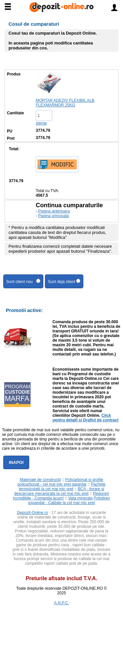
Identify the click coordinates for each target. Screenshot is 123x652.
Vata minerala (80, 498)
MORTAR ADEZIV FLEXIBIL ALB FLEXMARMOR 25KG (65, 102)
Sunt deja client (64, 281)
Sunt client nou (23, 281)
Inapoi (16, 462)
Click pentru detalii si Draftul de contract (85, 417)
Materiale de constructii (40, 479)
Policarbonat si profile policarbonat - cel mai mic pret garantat (60, 482)
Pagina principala (53, 215)
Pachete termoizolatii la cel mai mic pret (62, 486)
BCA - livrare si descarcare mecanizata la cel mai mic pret (59, 491)
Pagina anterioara (54, 211)
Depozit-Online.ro (32, 512)
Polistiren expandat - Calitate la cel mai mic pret (69, 500)
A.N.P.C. (61, 603)
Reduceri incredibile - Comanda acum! (61, 495)
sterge (41, 123)
